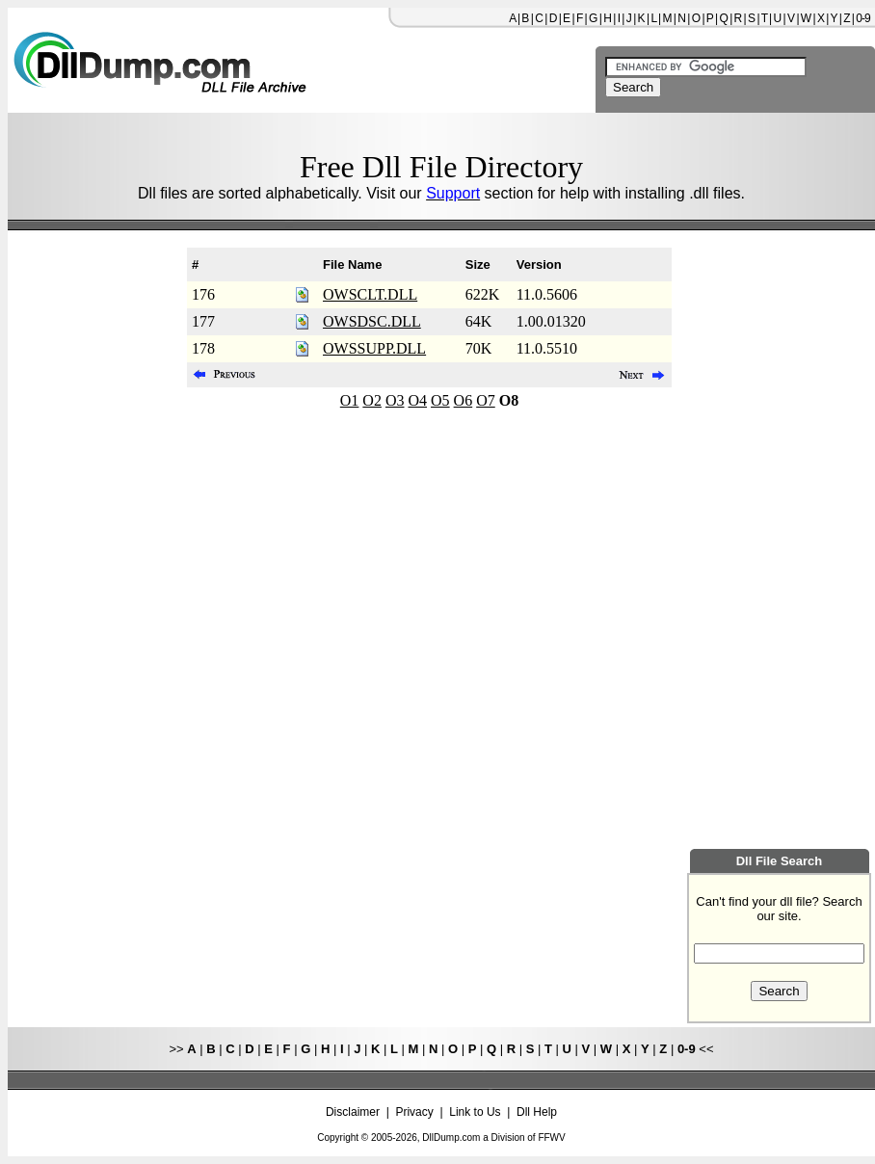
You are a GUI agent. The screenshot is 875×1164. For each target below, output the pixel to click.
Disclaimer (353, 1112)
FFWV (551, 1137)
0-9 (862, 18)
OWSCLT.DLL (370, 294)
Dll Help (537, 1112)
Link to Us (474, 1112)
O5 (440, 400)
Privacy (414, 1112)
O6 (463, 400)
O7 (485, 400)
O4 (417, 400)
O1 (349, 400)
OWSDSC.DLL (372, 321)
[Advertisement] (91, 540)
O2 (372, 400)
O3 (395, 400)
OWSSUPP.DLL (374, 348)
